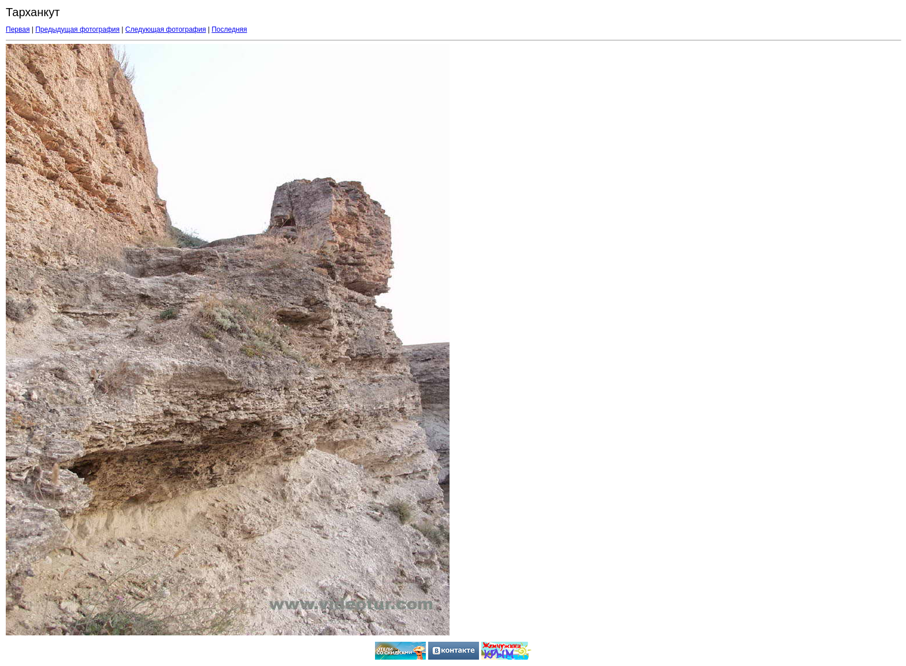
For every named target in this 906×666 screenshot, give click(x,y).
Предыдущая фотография (77, 29)
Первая (17, 29)
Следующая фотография (165, 29)
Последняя (229, 29)
